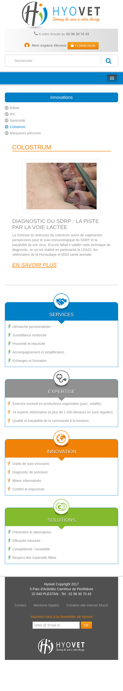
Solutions (61, 515)
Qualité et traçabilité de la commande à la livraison (50, 421)
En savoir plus (34, 265)
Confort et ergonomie (28, 489)
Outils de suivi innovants (30, 464)
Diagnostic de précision (30, 472)
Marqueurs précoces (25, 133)
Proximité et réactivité (28, 344)
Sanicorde (17, 120)
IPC (12, 114)
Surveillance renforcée (29, 335)
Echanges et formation (29, 361)
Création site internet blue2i (87, 605)
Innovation (61, 446)
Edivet (14, 108)
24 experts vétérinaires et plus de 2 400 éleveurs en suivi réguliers (62, 412)
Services (61, 309)
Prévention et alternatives (31, 532)
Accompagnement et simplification (38, 352)
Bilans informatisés (26, 481)
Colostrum (17, 127)
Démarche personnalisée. (31, 327)
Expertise (61, 386)
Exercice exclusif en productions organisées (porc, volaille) (56, 404)
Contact (20, 605)
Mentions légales (46, 605)
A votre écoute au (61, 33)
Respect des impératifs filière (34, 558)
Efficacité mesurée (26, 541)
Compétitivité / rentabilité (31, 549)
